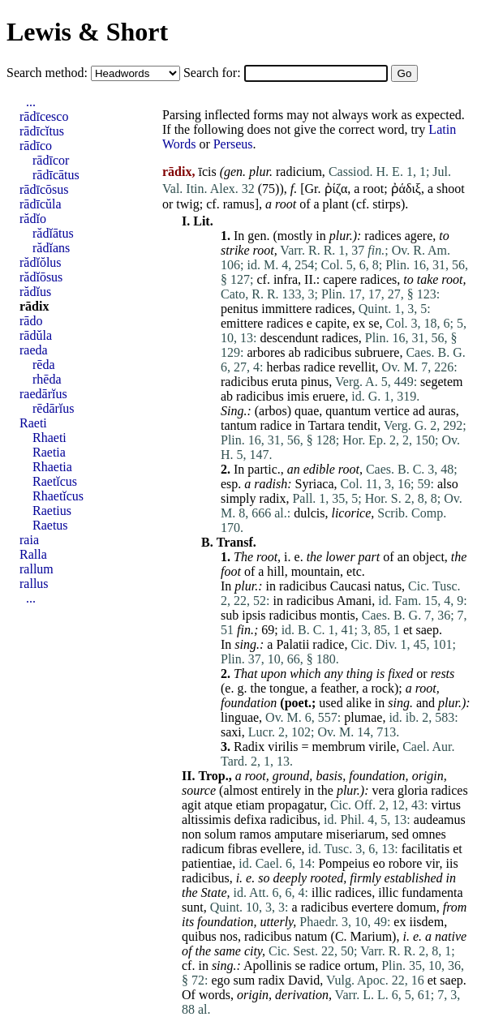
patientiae (207, 863)
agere (419, 235)
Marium (371, 936)
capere (340, 279)
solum (220, 834)
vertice (392, 411)
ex (359, 323)
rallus (34, 583)
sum (245, 980)
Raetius (51, 510)
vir (432, 863)
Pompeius (343, 863)
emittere (242, 323)
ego (220, 980)
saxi (231, 732)
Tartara (326, 425)
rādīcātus (56, 175)
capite (331, 323)
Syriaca (314, 484)
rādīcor (50, 160)
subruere (377, 352)
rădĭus (35, 291)
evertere (372, 907)
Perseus (233, 144)
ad (419, 411)
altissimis (206, 819)
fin (244, 630)
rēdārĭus (53, 408)
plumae (363, 717)
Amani (354, 600)
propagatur (296, 805)
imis (298, 396)
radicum (203, 849)
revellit (356, 367)
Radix (249, 746)
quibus (199, 936)
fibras (241, 849)
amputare (298, 834)
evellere (281, 849)
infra (285, 279)
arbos (273, 411)
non (191, 834)
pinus (315, 381)
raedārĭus (43, 394)
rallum (36, 569)
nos (229, 936)
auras (442, 411)
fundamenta (432, 892)
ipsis (253, 615)
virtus (445, 805)
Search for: (213, 72)
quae (306, 411)
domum (416, 907)
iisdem (426, 922)
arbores (266, 352)
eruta (285, 381)
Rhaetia (52, 467)
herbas (283, 367)
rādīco (35, 145)
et (408, 630)
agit (191, 805)
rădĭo (32, 218)
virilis (283, 746)
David (304, 980)
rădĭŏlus (40, 262)
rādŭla (35, 335)
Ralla (33, 554)
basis (329, 776)
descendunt (289, 338)
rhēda (47, 379)
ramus (239, 204)
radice (319, 367)
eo (379, 863)
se (373, 323)
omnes (429, 834)
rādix (34, 306)
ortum (359, 965)
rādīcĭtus (41, 131)
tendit (362, 425)
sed (400, 834)
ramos (255, 834)
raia (29, 540)
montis (337, 615)
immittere (286, 308)
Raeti (33, 423)
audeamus (440, 819)
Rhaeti (49, 437)
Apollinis (267, 965)
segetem (441, 381)
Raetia (49, 452)
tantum (238, 425)
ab (295, 352)
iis (452, 863)
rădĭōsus (40, 277)
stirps (386, 204)
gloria (413, 790)
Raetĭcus (54, 481)
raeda (33, 350)
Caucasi (351, 586)
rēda (43, 364)
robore (406, 863)
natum (311, 936)
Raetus (50, 525)
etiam (250, 805)
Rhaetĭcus (58, 496)
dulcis (309, 513)
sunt (193, 907)
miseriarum (355, 834)
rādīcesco (43, 116)
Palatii (292, 644)
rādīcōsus (43, 189)
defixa (250, 819)
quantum (348, 411)
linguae (240, 717)
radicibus (328, 352)
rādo (30, 321)
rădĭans (51, 248)
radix (273, 498)
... (31, 102)
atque (218, 805)
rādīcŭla (40, 204)
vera (383, 790)
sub (230, 615)
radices (382, 235)
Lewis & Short (87, 31)
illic (322, 892)
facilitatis (426, 849)
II (308, 279)
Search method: (48, 72)
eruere (328, 396)
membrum (339, 746)
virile (382, 746)
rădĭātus (53, 233)
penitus (239, 308)
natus (388, 586)
